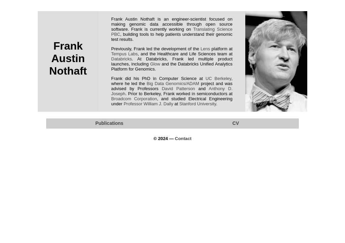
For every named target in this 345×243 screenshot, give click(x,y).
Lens (205, 48)
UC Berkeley (218, 78)
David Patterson (178, 88)
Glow (155, 63)
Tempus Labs (124, 53)
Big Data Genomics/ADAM (173, 83)
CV (235, 123)
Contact (183, 138)
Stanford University (197, 103)
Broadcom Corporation (134, 98)
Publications (109, 123)
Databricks (121, 58)
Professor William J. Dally (148, 103)
